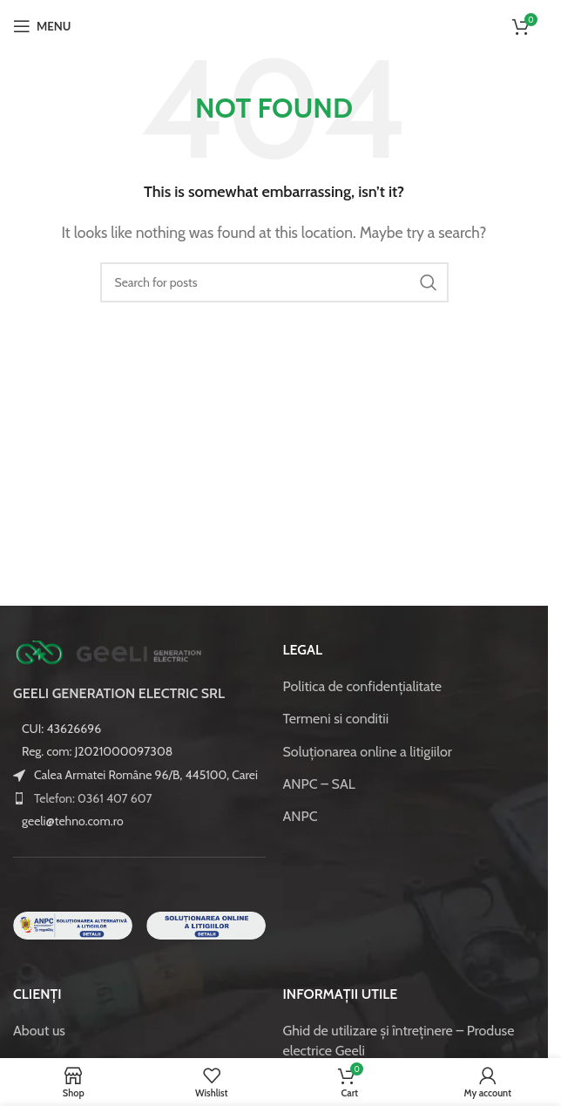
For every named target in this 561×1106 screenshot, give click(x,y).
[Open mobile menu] (41, 26)
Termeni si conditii (336, 718)
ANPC (300, 816)
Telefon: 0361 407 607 (93, 798)
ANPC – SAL (319, 784)
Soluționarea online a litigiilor (367, 751)
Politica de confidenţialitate (363, 686)
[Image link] (109, 651)
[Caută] (274, 282)
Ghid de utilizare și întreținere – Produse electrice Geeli (399, 1040)
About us (39, 1030)
